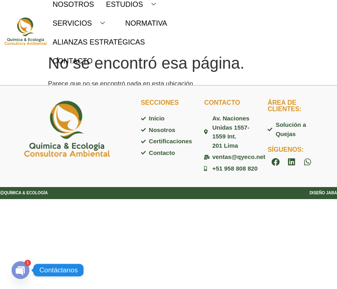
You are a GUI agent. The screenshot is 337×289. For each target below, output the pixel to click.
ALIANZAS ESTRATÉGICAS (99, 42)
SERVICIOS (82, 23)
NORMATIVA (146, 23)
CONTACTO (72, 61)
